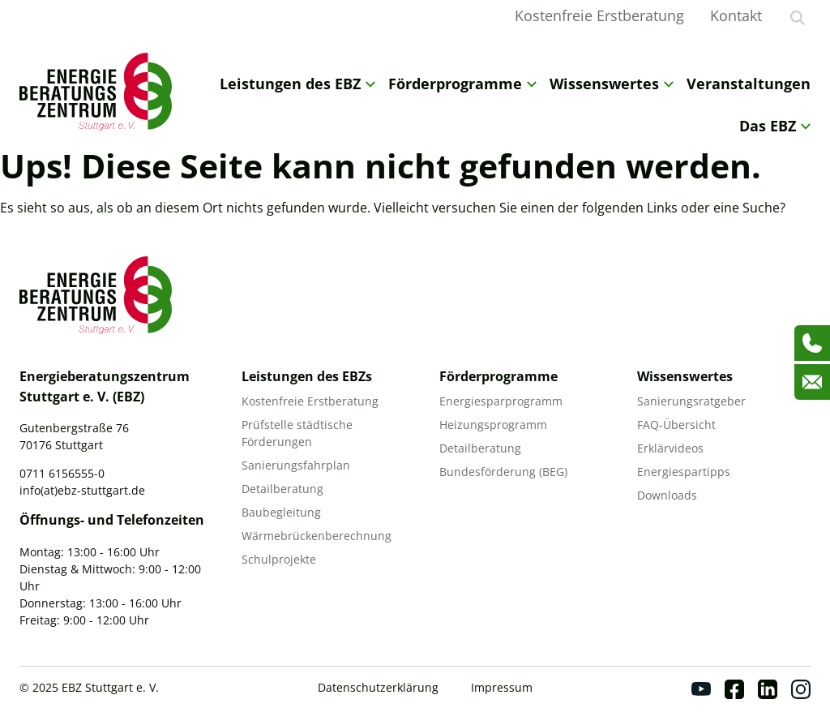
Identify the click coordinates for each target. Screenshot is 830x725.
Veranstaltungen (749, 83)
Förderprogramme (462, 83)
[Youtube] (701, 689)
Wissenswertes (612, 83)
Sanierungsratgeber (691, 401)
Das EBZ (775, 125)
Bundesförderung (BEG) (503, 471)
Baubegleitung (281, 512)
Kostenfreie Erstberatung (599, 15)
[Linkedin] (767, 689)
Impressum (502, 687)
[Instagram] (801, 689)
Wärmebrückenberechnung (316, 535)
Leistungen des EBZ (297, 83)
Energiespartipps (683, 471)
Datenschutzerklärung (378, 687)
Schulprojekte (279, 559)
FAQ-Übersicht (676, 424)
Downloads (667, 495)
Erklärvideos (670, 448)
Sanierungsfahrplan (296, 465)
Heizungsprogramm (493, 424)
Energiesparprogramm (501, 401)
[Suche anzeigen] (798, 18)
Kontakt (736, 15)
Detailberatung (282, 488)
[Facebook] (734, 689)
